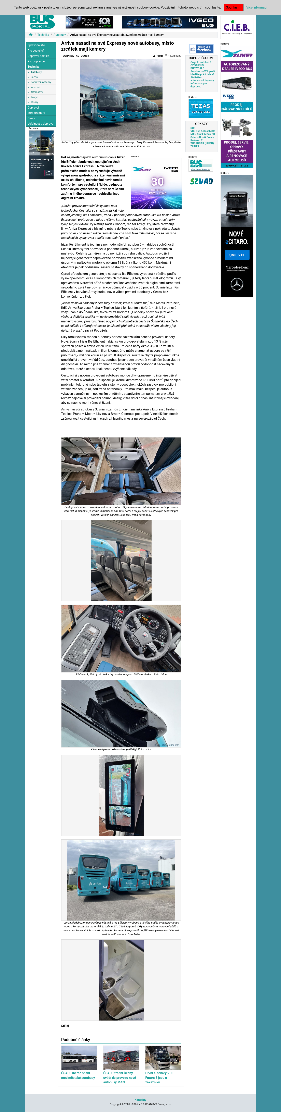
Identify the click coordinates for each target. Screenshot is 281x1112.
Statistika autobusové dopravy (202, 79)
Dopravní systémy (41, 82)
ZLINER (195, 146)
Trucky (34, 101)
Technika (43, 35)
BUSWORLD (197, 68)
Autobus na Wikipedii (203, 71)
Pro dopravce (36, 61)
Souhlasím (233, 7)
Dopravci (33, 107)
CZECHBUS (197, 65)
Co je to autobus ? (201, 62)
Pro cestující (36, 50)
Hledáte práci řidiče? (202, 74)
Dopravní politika (38, 56)
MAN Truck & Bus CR (203, 134)
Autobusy (60, 35)
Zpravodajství (36, 45)
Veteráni (35, 87)
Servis (34, 76)
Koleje (34, 97)
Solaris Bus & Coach (202, 137)
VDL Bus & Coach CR (203, 131)
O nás (31, 118)
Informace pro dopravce (199, 85)
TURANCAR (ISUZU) (202, 143)
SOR (193, 127)
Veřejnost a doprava (40, 123)
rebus (158, 55)
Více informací (256, 7)
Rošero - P (197, 140)
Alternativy (37, 92)
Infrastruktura (36, 113)
